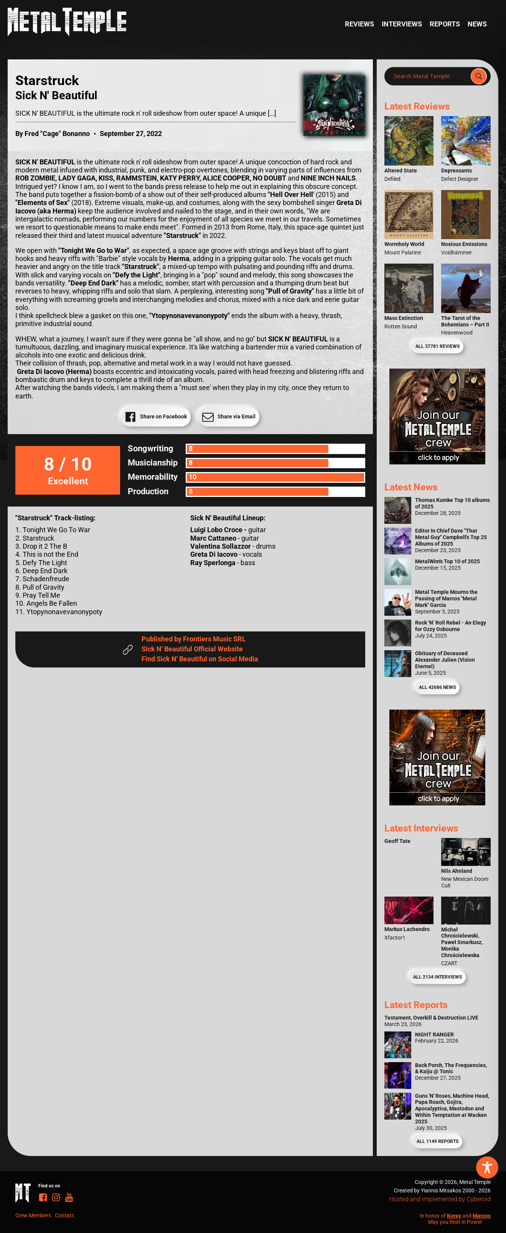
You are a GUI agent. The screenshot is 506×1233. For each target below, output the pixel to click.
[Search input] (430, 76)
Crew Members (33, 1215)
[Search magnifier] (479, 76)
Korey (454, 1216)
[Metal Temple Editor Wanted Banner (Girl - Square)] (437, 462)
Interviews (402, 24)
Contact (64, 1215)
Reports (445, 24)
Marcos (482, 1216)
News (477, 24)
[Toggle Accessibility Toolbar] (487, 1167)
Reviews (359, 24)
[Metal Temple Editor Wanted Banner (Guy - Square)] (437, 803)
